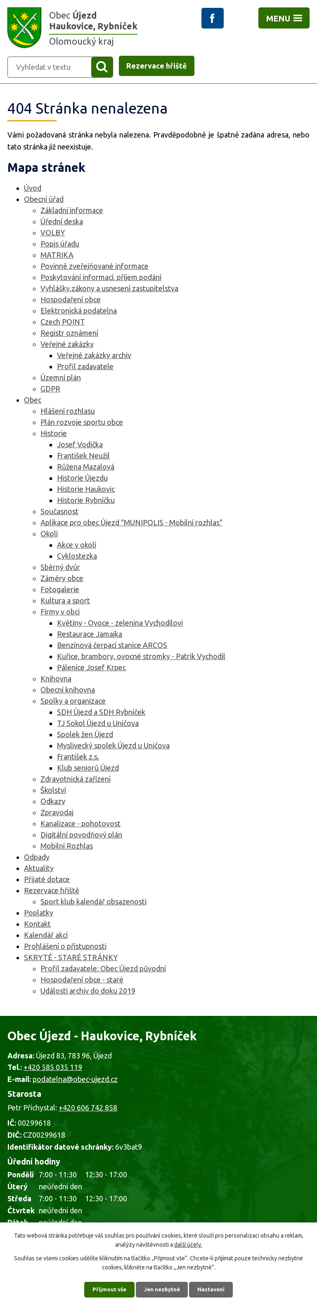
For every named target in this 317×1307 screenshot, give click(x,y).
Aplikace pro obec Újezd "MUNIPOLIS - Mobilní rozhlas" (131, 523)
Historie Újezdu (82, 479)
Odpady (37, 858)
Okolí (49, 535)
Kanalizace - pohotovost (80, 825)
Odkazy (52, 802)
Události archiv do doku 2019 (87, 992)
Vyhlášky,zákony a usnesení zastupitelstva (109, 289)
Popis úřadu (59, 245)
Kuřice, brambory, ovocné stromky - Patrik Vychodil (141, 657)
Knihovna (55, 680)
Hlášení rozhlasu (67, 412)
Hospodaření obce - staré (81, 981)
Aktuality (39, 869)
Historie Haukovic (86, 490)
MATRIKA (56, 256)
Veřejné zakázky (67, 345)
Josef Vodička (80, 445)
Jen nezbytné (162, 1288)
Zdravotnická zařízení (75, 780)
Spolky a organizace (73, 702)
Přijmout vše (107, 1288)
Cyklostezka (77, 557)
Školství (53, 791)
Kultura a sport (65, 602)
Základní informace (71, 211)
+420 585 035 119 (53, 1068)
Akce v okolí (76, 546)
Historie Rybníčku (86, 501)
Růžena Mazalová (85, 468)
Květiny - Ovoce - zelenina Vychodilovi (120, 624)
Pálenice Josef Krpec (91, 668)
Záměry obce (61, 579)
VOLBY (52, 234)
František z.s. (78, 758)
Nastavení (214, 1288)
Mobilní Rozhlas (66, 847)
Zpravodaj (56, 813)
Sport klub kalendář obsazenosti (93, 903)
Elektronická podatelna (78, 312)
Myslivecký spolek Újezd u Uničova (113, 746)
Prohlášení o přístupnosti (65, 947)
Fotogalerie (59, 590)
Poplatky (38, 914)
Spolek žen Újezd (85, 735)
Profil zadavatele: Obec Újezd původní (103, 969)
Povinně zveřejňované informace (94, 267)
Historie (53, 434)
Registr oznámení (69, 334)
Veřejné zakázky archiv (94, 356)
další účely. (188, 1243)
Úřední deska (61, 222)
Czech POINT (62, 323)
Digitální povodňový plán (81, 836)
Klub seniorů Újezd (88, 769)
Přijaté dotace (47, 880)
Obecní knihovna (67, 691)
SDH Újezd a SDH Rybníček (101, 713)
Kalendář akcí (46, 936)
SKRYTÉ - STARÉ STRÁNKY (71, 958)
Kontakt (37, 925)
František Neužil (83, 457)
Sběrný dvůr (60, 568)
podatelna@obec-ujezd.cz (75, 1080)
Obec (32, 401)
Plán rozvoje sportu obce (81, 423)
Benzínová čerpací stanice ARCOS (112, 646)
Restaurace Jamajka (89, 635)
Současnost (59, 512)
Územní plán (60, 379)
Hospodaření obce (70, 301)
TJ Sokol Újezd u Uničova (98, 724)
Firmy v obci (60, 613)
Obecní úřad (44, 200)
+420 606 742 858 (88, 1109)
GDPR (50, 390)
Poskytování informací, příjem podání (100, 278)
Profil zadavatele (85, 367)
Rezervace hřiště (51, 891)
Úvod (32, 189)
